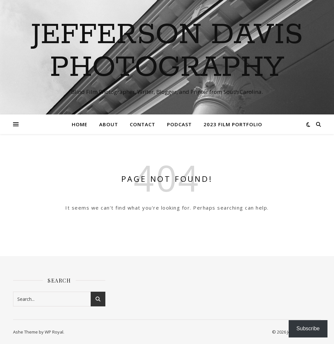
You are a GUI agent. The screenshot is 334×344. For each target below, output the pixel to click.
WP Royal (54, 332)
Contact (142, 124)
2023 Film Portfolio (233, 124)
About (108, 124)
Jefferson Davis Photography (167, 51)
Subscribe (308, 328)
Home (79, 124)
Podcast (179, 124)
